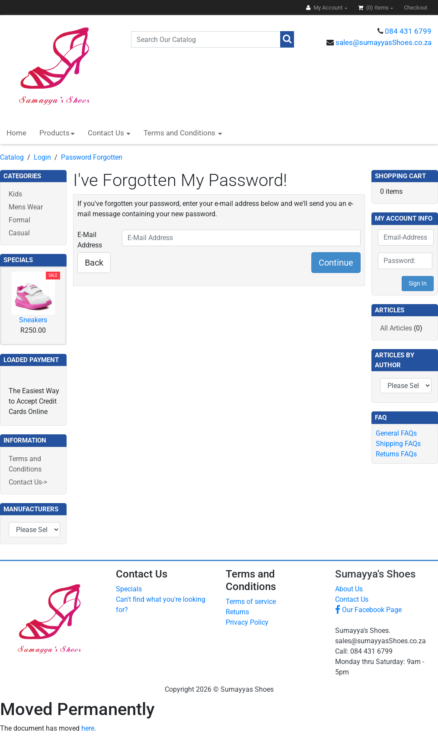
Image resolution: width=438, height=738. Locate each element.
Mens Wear (26, 207)
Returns (237, 612)
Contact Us (107, 132)
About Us (349, 589)
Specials (129, 589)
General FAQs (396, 433)
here (87, 728)
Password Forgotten (91, 157)
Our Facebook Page (368, 610)
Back (94, 262)
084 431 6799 (408, 31)
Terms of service (251, 601)
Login (42, 157)
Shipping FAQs (398, 444)
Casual (19, 233)
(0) (374, 7)
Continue (336, 262)
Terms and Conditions (180, 132)
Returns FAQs (396, 454)
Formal (19, 220)
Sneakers (33, 320)
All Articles (396, 328)
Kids (15, 194)
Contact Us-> (28, 482)
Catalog (12, 157)
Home (16, 132)
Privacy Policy (247, 622)
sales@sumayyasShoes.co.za (384, 42)
